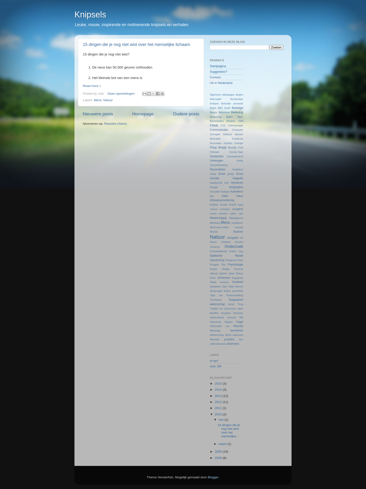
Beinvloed (223, 112)
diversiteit (215, 138)
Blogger (213, 477)
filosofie (232, 147)
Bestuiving (216, 116)
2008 (219, 458)
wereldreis (236, 330)
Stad (231, 286)
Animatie (226, 103)
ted (220, 295)
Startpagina (218, 66)
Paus (240, 260)
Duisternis (237, 138)
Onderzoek (234, 246)
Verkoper (238, 313)
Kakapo (225, 191)
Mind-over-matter (219, 227)
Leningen (225, 209)
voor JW (216, 366)
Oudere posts (186, 113)
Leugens (237, 209)
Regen (213, 269)
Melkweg (215, 222)
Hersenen (237, 182)
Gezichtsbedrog (219, 165)
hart (226, 182)
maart (222, 444)
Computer (237, 129)
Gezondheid (217, 169)
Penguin (214, 264)
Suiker (227, 290)
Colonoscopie (235, 125)
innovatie (215, 191)
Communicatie (219, 129)
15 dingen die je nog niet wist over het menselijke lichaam (136, 44)
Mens (98, 100)
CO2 (222, 125)
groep (230, 173)
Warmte (238, 326)
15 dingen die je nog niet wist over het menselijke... (229, 430)
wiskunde (237, 335)
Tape (212, 295)
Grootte (214, 178)
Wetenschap (217, 335)
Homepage (143, 113)
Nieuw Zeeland (220, 242)
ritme (231, 273)
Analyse (214, 103)
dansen (239, 134)
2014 (219, 389)
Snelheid (237, 282)
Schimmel (223, 277)
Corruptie (215, 134)
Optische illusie (226, 255)
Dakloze (227, 134)
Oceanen (215, 246)
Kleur (239, 196)
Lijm (241, 213)
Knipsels (90, 14)
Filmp (213, 147)
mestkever (237, 222)
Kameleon (236, 191)
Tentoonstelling (234, 295)
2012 (219, 402)
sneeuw (224, 282)
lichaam (223, 213)
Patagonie (231, 260)
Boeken (231, 121)
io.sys (214, 360)
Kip (212, 196)
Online (232, 251)
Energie (238, 143)
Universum (230, 308)
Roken (239, 273)
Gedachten (217, 156)
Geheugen (216, 160)
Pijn (223, 264)
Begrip (213, 112)
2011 (219, 408)
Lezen (213, 213)
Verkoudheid (217, 317)
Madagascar (236, 218)
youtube (229, 339)
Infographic (236, 187)
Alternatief (215, 99)
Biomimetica (217, 121)
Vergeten (226, 313)
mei (221, 419)
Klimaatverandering (222, 200)
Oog (240, 251)
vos (227, 326)
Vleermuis (215, 321)
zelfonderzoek (217, 343)
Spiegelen (215, 286)
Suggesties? (218, 71)
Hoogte (214, 187)
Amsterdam (236, 99)
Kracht (232, 204)
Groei (221, 174)
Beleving (237, 112)
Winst (228, 335)
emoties (228, 143)
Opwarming (217, 260)
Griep (213, 173)
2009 (219, 451)
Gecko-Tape (236, 152)
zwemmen (232, 343)
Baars (213, 108)
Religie (225, 269)
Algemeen (215, 94)
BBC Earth (224, 108)
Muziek (214, 231)
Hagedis (238, 178)
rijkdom (223, 273)
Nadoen (238, 231)
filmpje (222, 147)
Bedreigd (237, 108)
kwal (240, 204)
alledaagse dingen (232, 94)
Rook (213, 277)
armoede (238, 103)
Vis (241, 317)
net (241, 237)
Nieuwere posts (98, 113)
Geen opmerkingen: (122, 93)
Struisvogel (216, 290)
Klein (225, 196)
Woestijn (214, 339)
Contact (215, 77)
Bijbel (229, 116)
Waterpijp (215, 330)
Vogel (239, 322)
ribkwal (214, 273)
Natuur (108, 100)
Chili (240, 121)
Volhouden (216, 326)
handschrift (216, 182)
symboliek (237, 290)
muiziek (239, 227)
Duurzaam (216, 143)
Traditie (214, 308)
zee (241, 339)
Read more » (92, 86)
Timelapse (215, 299)
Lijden (233, 213)
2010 (219, 414)
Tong (240, 304)
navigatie (232, 237)
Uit (220, 308)
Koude (223, 204)
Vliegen (228, 321)
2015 (219, 383)
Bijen (240, 116)
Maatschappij (218, 218)
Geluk (239, 160)
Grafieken (237, 169)
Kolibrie (214, 204)
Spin (224, 286)
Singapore (237, 277)
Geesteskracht (235, 156)
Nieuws (239, 242)
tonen (231, 304)
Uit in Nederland (221, 83)
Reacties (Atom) (115, 123)
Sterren (239, 286)
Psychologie (235, 264)
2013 (219, 396)
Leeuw (213, 209)
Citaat (214, 125)
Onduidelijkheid (218, 251)
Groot (239, 174)
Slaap (213, 282)
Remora (238, 269)
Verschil (231, 317)
